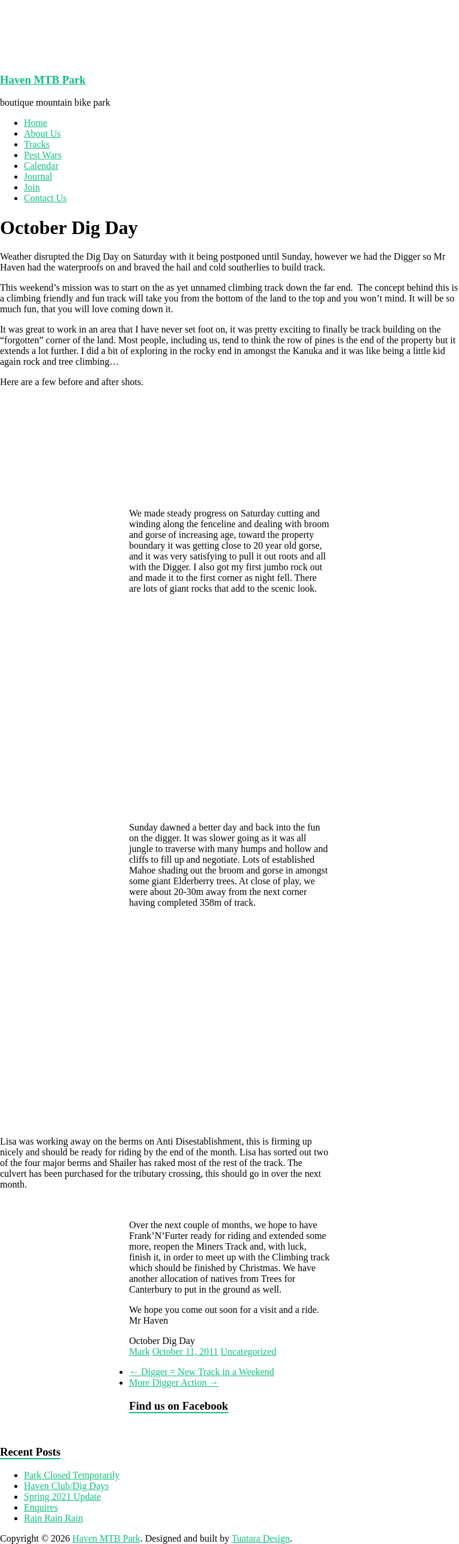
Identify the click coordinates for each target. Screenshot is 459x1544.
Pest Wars (43, 155)
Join (32, 187)
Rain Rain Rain (53, 1518)
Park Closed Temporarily (72, 1475)
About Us (42, 133)
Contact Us (45, 198)
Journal (38, 176)
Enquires (41, 1507)
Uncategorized (248, 1351)
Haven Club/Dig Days (66, 1486)
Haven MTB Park (42, 79)
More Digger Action (174, 1382)
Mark (139, 1351)
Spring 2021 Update (62, 1496)
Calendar (41, 166)
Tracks (37, 144)
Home (35, 123)
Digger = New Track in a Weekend (201, 1372)
